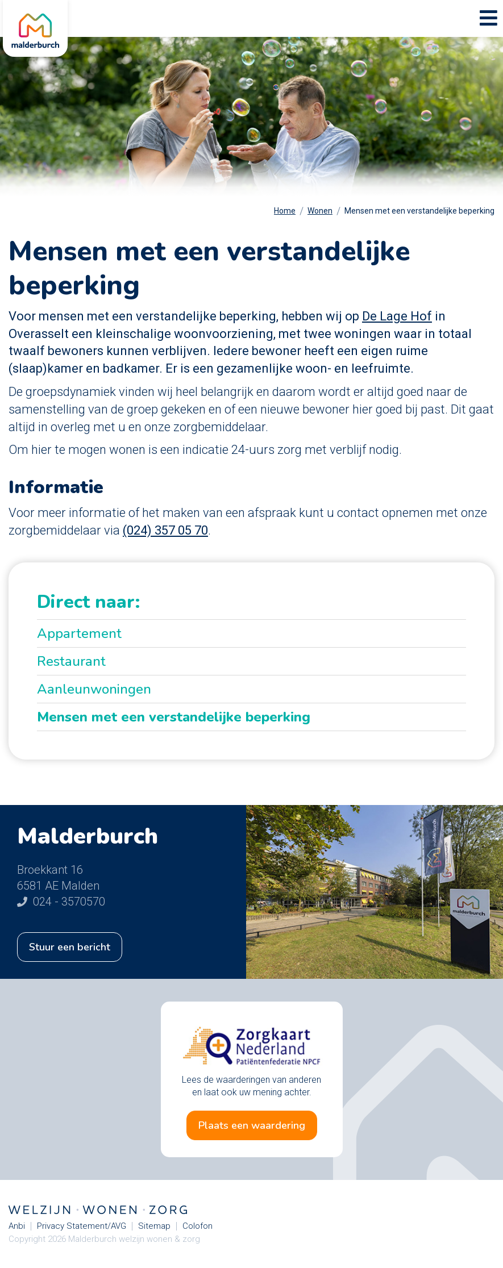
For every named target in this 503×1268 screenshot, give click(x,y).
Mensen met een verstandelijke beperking (419, 210)
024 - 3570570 (61, 901)
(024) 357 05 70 (165, 530)
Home (285, 210)
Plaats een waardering (251, 1125)
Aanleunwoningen (94, 689)
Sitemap (154, 1226)
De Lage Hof (397, 316)
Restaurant (71, 661)
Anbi (17, 1226)
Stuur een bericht (69, 947)
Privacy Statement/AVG (81, 1226)
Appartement (79, 633)
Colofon (197, 1226)
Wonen (319, 210)
